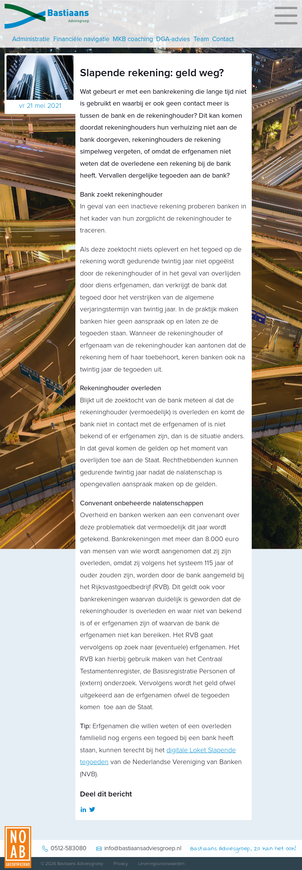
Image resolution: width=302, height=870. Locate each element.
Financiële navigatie (81, 39)
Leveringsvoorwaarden (161, 863)
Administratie (31, 39)
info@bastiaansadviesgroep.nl (142, 848)
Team (201, 39)
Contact (223, 39)
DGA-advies (173, 39)
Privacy (120, 863)
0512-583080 (68, 848)
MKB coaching (133, 39)
